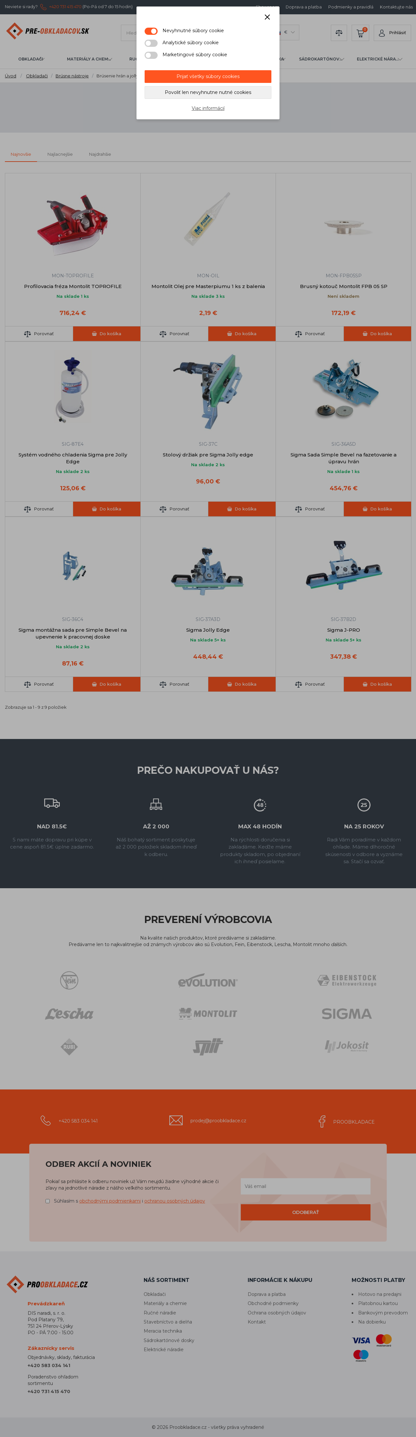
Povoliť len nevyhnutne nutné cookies (208, 92)
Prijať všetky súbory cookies (208, 76)
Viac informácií (208, 108)
